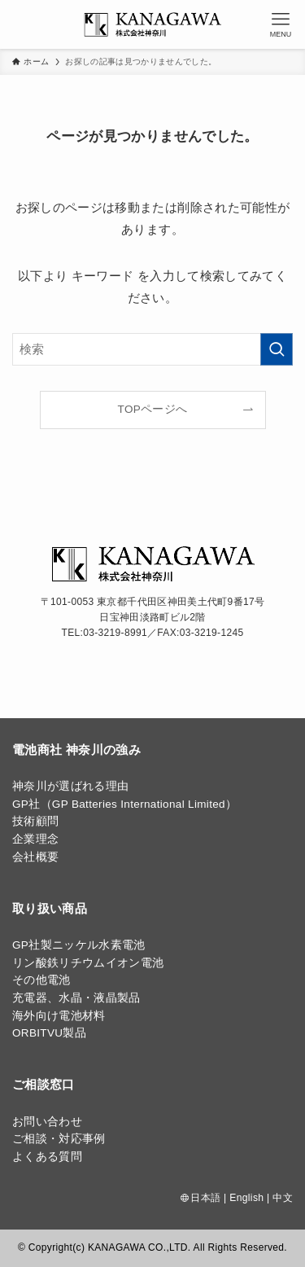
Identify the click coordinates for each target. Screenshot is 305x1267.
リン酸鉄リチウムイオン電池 (87, 963)
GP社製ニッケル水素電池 (79, 945)
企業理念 (35, 839)
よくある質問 (47, 1157)
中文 (282, 1197)
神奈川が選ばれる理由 (70, 786)
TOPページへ (153, 409)
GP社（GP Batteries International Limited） (124, 804)
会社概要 (35, 857)
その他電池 (41, 980)
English (246, 1197)
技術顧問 (35, 821)
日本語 (205, 1197)
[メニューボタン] (280, 24)
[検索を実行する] (276, 349)
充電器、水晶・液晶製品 (76, 998)
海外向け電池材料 (59, 1016)
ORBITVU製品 (49, 1033)
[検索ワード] (152, 349)
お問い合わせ (47, 1122)
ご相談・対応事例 (59, 1139)
